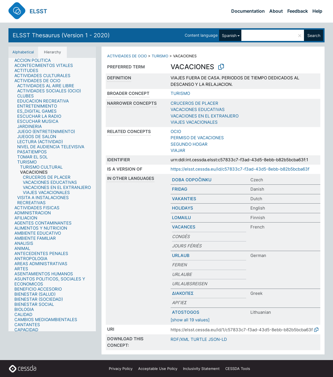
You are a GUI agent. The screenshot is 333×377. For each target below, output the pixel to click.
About (276, 11)
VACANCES (183, 227)
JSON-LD (217, 339)
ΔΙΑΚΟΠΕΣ (183, 293)
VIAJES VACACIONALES (194, 122)
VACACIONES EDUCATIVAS (198, 109)
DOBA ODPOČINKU (191, 179)
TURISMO (160, 56)
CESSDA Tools (237, 368)
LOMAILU (181, 217)
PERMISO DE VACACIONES (197, 137)
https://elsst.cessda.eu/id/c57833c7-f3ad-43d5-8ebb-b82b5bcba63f (240, 169)
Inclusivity (201, 368)
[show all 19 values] (190, 319)
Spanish (229, 35)
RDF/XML (180, 339)
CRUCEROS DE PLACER (194, 103)
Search (313, 35)
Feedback (297, 11)
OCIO (176, 131)
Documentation (248, 11)
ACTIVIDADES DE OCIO (127, 56)
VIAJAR (178, 150)
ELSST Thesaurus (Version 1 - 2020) (61, 35)
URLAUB (180, 255)
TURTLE (199, 339)
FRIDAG (179, 189)
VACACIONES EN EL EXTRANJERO (205, 116)
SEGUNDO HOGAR (189, 144)
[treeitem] (35, 60)
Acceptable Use (157, 368)
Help (317, 11)
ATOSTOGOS (185, 312)
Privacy (121, 368)
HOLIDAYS (182, 208)
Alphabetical (23, 52)
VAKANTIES (184, 198)
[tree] (52, 194)
